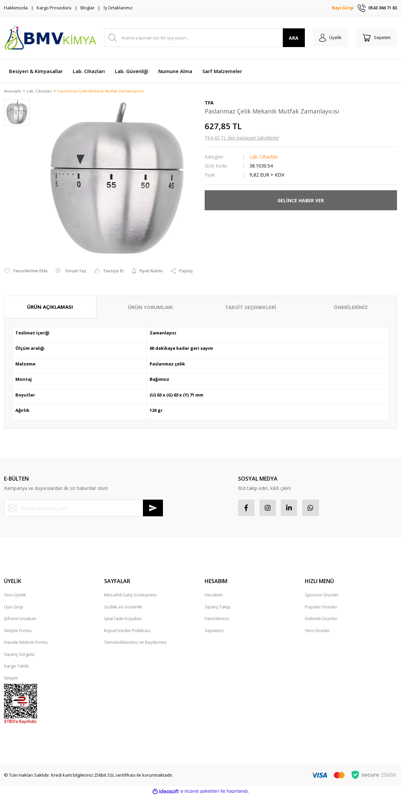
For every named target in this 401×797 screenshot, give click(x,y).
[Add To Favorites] (26, 271)
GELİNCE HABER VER (300, 201)
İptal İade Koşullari (123, 619)
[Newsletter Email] (83, 508)
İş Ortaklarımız (118, 8)
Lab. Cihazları (263, 157)
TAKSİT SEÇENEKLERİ (250, 307)
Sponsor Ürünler (322, 596)
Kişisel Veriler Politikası (127, 631)
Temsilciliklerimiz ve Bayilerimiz (135, 643)
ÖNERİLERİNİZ (351, 307)
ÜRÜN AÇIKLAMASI (50, 307)
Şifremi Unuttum (20, 619)
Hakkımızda (16, 8)
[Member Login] (330, 37)
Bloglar (87, 8)
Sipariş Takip (217, 607)
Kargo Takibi (16, 667)
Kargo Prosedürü (54, 8)
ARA (293, 38)
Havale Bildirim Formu (26, 643)
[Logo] (50, 38)
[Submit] (153, 508)
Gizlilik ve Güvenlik (123, 607)
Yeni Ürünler (317, 631)
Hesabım (214, 596)
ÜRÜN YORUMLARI (150, 307)
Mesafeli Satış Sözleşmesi (130, 596)
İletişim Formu (18, 631)
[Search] (204, 37)
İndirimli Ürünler (321, 619)
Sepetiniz (214, 631)
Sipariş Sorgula (19, 655)
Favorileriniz (217, 619)
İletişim (11, 679)
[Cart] (376, 37)
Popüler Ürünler (321, 607)
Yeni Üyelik (15, 596)
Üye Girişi (13, 607)
